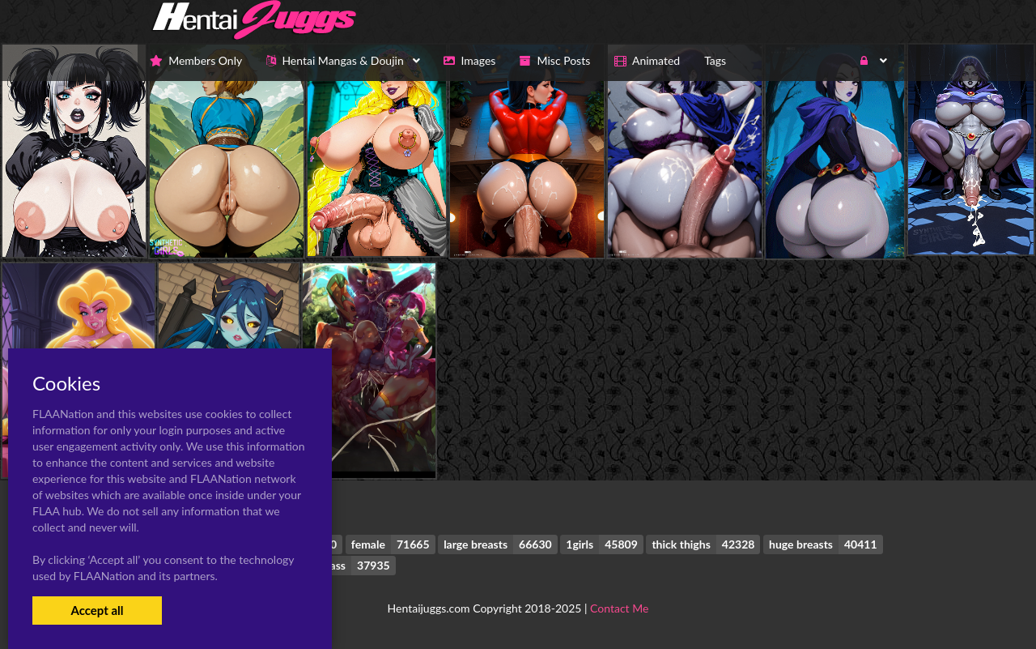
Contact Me (619, 608)
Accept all (96, 610)
